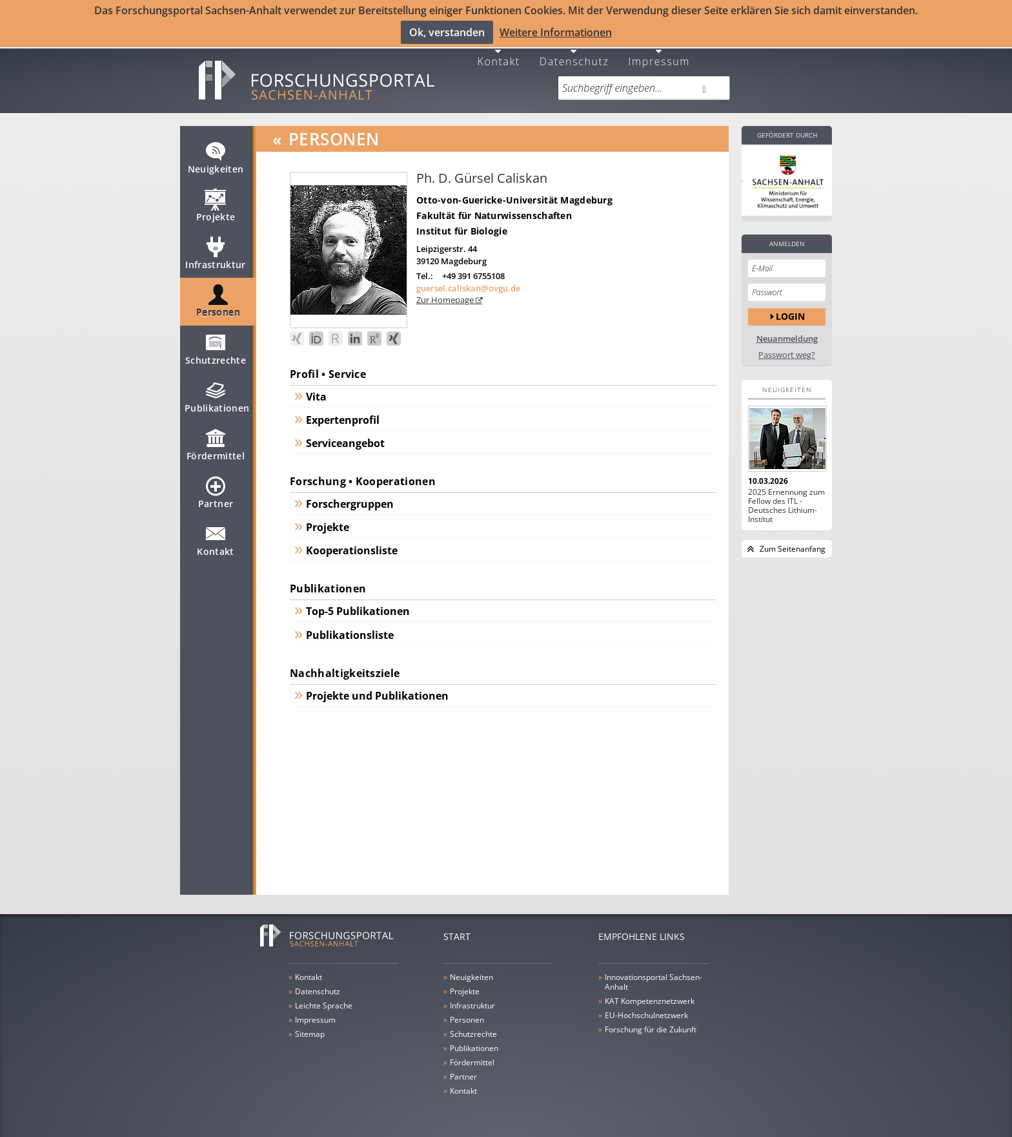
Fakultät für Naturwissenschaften (494, 208)
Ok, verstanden (447, 32)
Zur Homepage (446, 293)
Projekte (216, 204)
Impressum (659, 53)
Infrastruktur (215, 252)
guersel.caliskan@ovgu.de (468, 281)
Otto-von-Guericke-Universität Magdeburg (514, 193)
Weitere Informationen (556, 32)
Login (790, 310)
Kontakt (499, 53)
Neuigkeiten (216, 156)
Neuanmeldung (787, 332)
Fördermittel (216, 443)
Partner (215, 491)
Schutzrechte (215, 347)
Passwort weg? (786, 348)
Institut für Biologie (461, 224)
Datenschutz (574, 53)
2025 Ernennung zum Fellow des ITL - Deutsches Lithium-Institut (786, 499)
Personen (218, 299)
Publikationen (217, 395)
